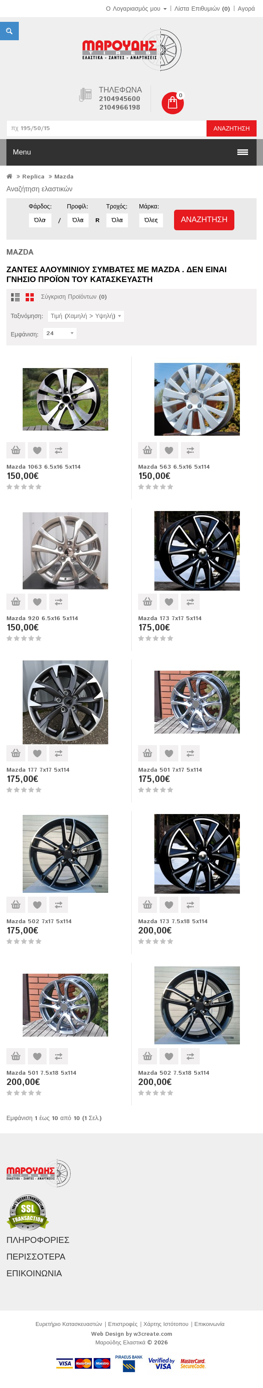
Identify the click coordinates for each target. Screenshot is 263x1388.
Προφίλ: (77, 206)
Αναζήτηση (231, 129)
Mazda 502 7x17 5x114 (39, 921)
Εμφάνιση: (24, 334)
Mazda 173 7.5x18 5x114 (173, 921)
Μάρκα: (149, 206)
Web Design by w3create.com (131, 1334)
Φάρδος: (40, 206)
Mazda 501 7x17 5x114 (170, 770)
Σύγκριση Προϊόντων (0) (74, 297)
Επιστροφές (123, 1324)
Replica (33, 176)
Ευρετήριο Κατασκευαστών (68, 1324)
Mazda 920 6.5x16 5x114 (42, 618)
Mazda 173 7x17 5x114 (170, 618)
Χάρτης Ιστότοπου (166, 1324)
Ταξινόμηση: (27, 316)
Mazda (64, 176)
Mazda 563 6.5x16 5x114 (174, 467)
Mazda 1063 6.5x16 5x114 (43, 467)
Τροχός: (116, 206)
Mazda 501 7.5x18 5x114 (41, 1073)
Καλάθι (15, 450)
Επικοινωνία (210, 1324)
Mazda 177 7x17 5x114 (38, 770)
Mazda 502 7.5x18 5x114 (174, 1073)
